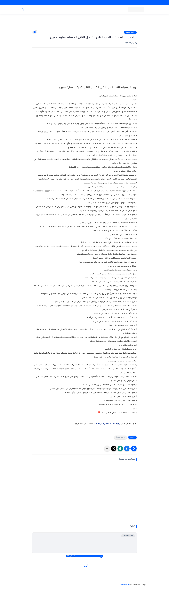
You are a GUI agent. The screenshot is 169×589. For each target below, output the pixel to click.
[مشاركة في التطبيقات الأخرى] (107, 448)
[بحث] (22, 9)
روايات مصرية (130, 32)
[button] (127, 448)
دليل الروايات (125, 584)
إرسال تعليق (128, 535)
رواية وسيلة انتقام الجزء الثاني (107, 424)
